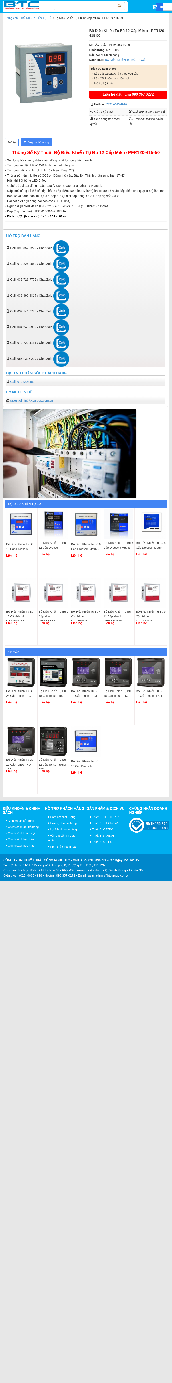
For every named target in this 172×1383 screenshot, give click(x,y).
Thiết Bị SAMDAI (102, 835)
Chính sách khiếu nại (20, 833)
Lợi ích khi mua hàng (62, 829)
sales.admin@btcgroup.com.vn (31, 400)
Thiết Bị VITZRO (102, 829)
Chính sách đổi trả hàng (22, 827)
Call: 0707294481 (22, 382)
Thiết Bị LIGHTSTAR (104, 817)
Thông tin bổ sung (36, 142)
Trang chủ (11, 18)
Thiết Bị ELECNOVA (104, 823)
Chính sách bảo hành (20, 839)
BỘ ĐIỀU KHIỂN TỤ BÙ (36, 18)
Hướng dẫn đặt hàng (62, 823)
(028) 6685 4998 (116, 104)
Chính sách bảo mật (20, 845)
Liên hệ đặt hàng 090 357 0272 (128, 94)
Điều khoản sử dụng (20, 820)
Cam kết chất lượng (62, 817)
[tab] (12, 142)
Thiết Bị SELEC (101, 841)
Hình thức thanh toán (62, 846)
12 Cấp (141, 59)
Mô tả (12, 142)
